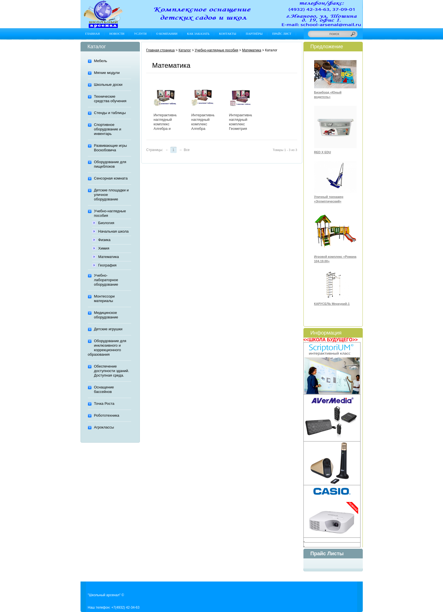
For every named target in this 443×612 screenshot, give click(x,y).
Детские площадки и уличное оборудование (111, 194)
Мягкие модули (107, 73)
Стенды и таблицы (110, 113)
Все (187, 150)
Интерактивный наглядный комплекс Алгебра (204, 122)
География (107, 265)
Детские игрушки (108, 329)
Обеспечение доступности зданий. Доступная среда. (111, 370)
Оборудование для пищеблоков (110, 164)
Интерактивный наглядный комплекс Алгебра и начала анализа (167, 126)
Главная (92, 33)
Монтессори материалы (104, 298)
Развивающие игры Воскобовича (110, 147)
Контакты (227, 33)
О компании (166, 33)
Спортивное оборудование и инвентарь (107, 129)
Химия (103, 248)
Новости (116, 33)
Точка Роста (104, 403)
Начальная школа (113, 231)
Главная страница (160, 50)
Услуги (140, 33)
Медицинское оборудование (106, 315)
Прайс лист (281, 33)
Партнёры (254, 33)
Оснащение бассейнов (104, 389)
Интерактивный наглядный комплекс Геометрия (242, 122)
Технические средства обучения (110, 98)
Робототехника (106, 415)
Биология (106, 223)
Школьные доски (108, 84)
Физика (104, 240)
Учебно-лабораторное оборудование (106, 280)
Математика (108, 257)
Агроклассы (104, 427)
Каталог (185, 50)
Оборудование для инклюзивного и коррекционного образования (107, 348)
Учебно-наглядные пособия (110, 213)
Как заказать (198, 33)
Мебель (100, 61)
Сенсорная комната (111, 178)
